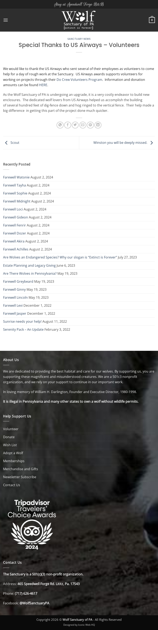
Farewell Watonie (16, 177)
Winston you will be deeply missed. (124, 142)
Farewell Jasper (14, 313)
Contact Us (11, 485)
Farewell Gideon (15, 217)
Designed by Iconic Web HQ (79, 624)
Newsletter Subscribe (19, 477)
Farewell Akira (13, 241)
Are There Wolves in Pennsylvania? (30, 273)
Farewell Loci (13, 209)
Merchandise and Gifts (20, 469)
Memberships (13, 461)
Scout (11, 142)
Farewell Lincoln (15, 297)
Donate (9, 437)
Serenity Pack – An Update (23, 329)
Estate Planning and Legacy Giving (29, 265)
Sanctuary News (79, 39)
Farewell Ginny (14, 289)
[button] (5, 20)
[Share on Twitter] (75, 125)
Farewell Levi (13, 305)
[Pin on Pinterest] (90, 125)
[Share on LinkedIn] (97, 125)
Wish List (10, 445)
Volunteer (11, 429)
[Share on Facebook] (67, 125)
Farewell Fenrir (14, 225)
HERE (43, 85)
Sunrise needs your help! (22, 321)
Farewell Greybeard (18, 281)
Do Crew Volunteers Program (79, 79)
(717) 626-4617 (26, 593)
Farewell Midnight (16, 201)
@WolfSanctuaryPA (34, 603)
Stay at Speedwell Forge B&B (79, 4)
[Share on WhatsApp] (60, 125)
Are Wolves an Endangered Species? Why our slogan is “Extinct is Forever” (60, 257)
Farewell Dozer (14, 233)
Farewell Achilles (15, 249)
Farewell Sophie (15, 193)
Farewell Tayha (14, 185)
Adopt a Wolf (13, 453)
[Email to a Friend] (82, 125)
